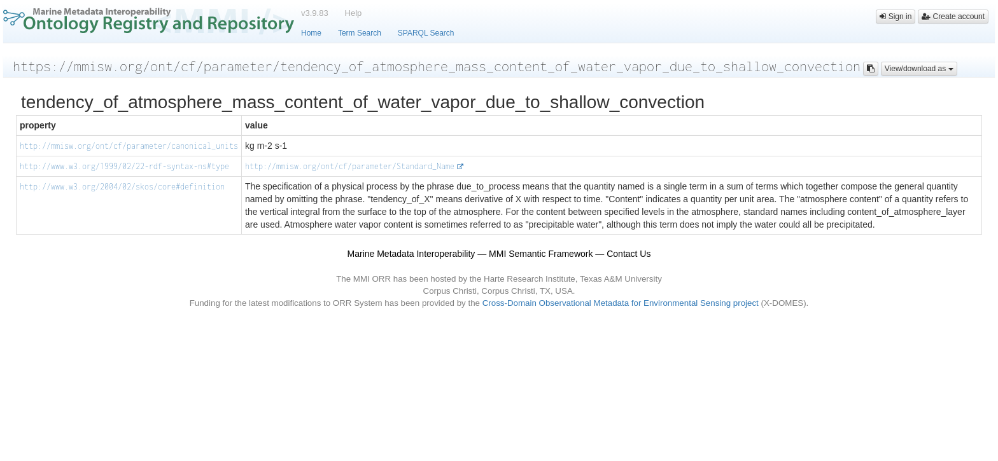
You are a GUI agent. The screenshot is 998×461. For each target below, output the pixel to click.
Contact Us (628, 254)
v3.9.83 (314, 13)
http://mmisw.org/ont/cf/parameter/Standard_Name (349, 166)
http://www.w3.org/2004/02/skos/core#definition (122, 186)
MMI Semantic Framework (541, 254)
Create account (953, 16)
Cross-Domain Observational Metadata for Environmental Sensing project (620, 303)
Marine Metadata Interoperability (411, 254)
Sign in (895, 16)
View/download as (919, 68)
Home (311, 33)
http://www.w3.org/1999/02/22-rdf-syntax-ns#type (124, 166)
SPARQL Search (426, 33)
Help (353, 13)
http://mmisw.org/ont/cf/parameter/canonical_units (129, 146)
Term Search (359, 33)
